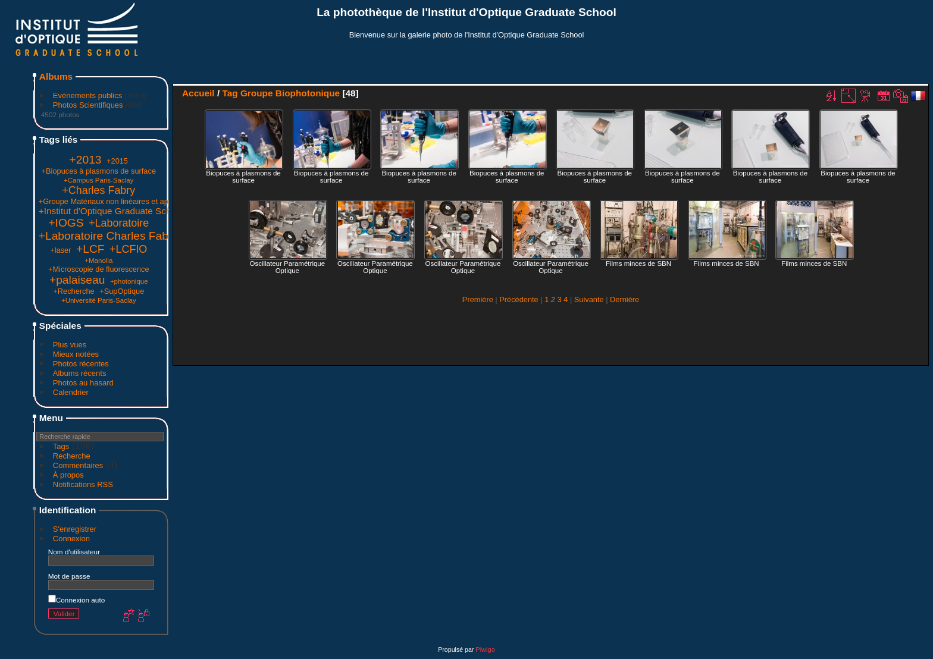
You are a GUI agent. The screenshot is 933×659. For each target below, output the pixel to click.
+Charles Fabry (98, 190)
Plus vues (69, 344)
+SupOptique (121, 291)
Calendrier (71, 392)
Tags (61, 446)
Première (477, 299)
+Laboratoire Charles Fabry (108, 236)
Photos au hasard (83, 382)
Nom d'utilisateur (74, 552)
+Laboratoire (119, 223)
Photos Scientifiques (88, 105)
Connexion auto (76, 600)
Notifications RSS (83, 484)
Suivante (589, 299)
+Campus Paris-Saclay (98, 180)
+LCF (90, 249)
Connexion (71, 538)
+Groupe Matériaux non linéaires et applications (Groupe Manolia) (150, 201)
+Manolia (98, 260)
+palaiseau (77, 280)
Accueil (198, 93)
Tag (229, 93)
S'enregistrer (74, 529)
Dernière (624, 299)
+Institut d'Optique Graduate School (111, 211)
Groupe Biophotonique (290, 93)
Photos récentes (81, 363)
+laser (60, 250)
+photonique (129, 281)
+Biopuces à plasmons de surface (99, 171)
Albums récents (80, 373)
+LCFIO (128, 249)
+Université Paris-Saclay (98, 300)
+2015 (117, 160)
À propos (68, 474)
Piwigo (484, 649)
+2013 (86, 159)
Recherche (71, 455)
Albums (56, 76)
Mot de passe (69, 576)
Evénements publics (87, 95)
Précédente (518, 299)
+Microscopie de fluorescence (98, 269)
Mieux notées (76, 354)
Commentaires (78, 465)
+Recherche (73, 291)
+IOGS (65, 222)
